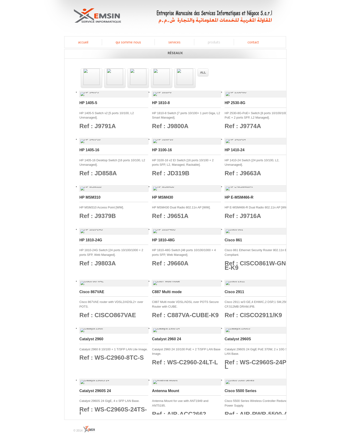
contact (253, 42)
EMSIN (97, 17)
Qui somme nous (128, 42)
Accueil (83, 42)
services (174, 42)
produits (214, 42)
